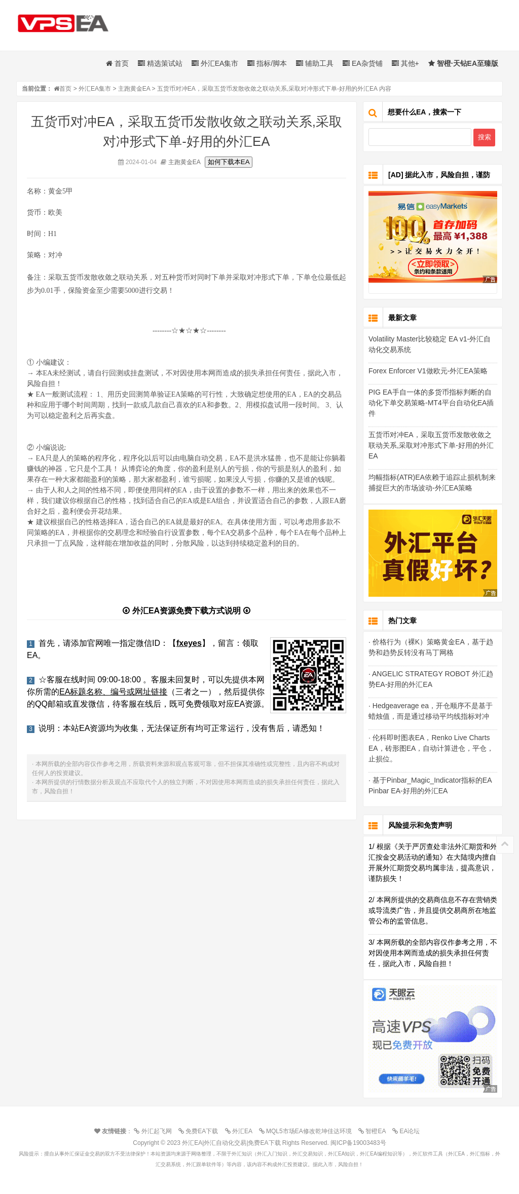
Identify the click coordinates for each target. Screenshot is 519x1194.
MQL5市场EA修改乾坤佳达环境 (308, 1131)
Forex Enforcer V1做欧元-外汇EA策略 (428, 371)
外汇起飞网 (155, 1131)
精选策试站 (160, 63)
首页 (117, 63)
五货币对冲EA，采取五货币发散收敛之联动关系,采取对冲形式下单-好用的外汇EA (431, 445)
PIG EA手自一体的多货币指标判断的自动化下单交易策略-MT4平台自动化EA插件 (431, 402)
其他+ (405, 63)
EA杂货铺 (363, 63)
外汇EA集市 (215, 63)
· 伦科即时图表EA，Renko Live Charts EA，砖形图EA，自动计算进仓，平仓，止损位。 (431, 748)
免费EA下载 (200, 1131)
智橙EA (374, 1131)
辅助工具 (314, 63)
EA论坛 (408, 1131)
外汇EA (241, 1131)
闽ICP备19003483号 (358, 1142)
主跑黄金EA (134, 88)
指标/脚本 (267, 63)
